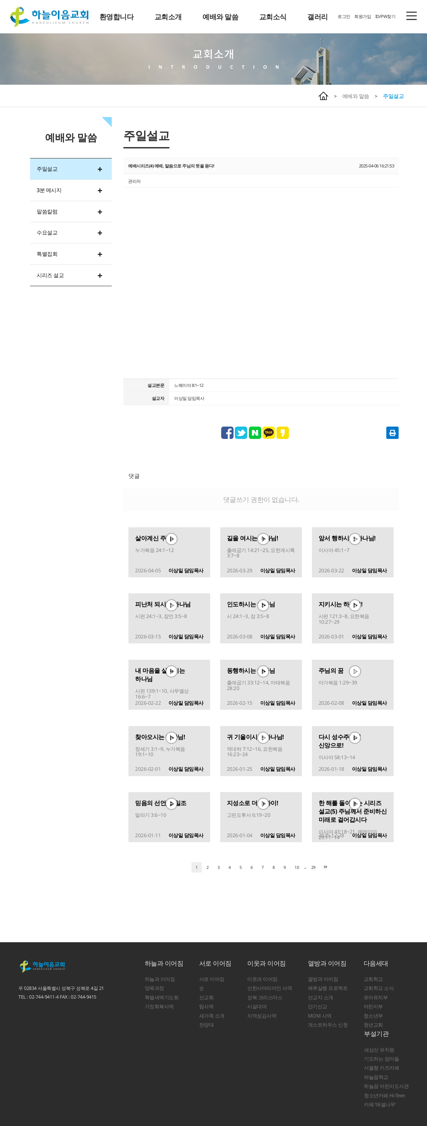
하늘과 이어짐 (164, 963)
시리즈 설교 (50, 275)
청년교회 (373, 1024)
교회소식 (273, 16)
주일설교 (393, 96)
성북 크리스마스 (264, 997)
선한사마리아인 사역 (269, 988)
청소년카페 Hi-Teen (384, 1095)
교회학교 (373, 979)
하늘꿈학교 (376, 1077)
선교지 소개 (320, 997)
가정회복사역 (159, 1006)
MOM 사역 (320, 1015)
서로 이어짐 (215, 963)
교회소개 (168, 16)
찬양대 (206, 1024)
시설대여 (257, 1006)
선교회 (206, 997)
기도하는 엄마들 (381, 1058)
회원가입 (362, 16)
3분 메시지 (49, 190)
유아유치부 (376, 997)
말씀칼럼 (47, 211)
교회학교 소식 (379, 988)
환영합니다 (116, 16)
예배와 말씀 (220, 16)
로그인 (344, 16)
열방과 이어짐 (327, 963)
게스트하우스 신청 (328, 1024)
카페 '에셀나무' (380, 1104)
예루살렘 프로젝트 (328, 988)
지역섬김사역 (261, 1015)
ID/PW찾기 (385, 16)
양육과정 (154, 988)
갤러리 (317, 16)
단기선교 (317, 1006)
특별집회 (47, 253)
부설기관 (376, 1033)
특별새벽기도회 (162, 997)
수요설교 (47, 232)
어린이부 (373, 1006)
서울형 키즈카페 (381, 1067)
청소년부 (373, 1015)
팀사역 (206, 1006)
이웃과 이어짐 (266, 963)
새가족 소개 (212, 1015)
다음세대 (376, 963)
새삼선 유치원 (379, 1049)
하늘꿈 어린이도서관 (386, 1086)
